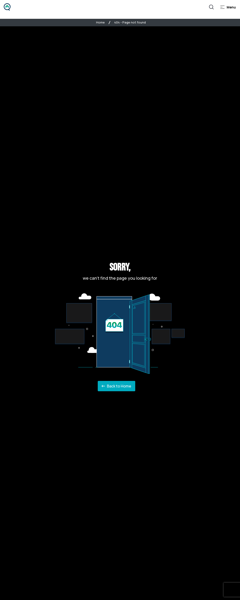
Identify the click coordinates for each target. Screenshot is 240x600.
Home (100, 22)
